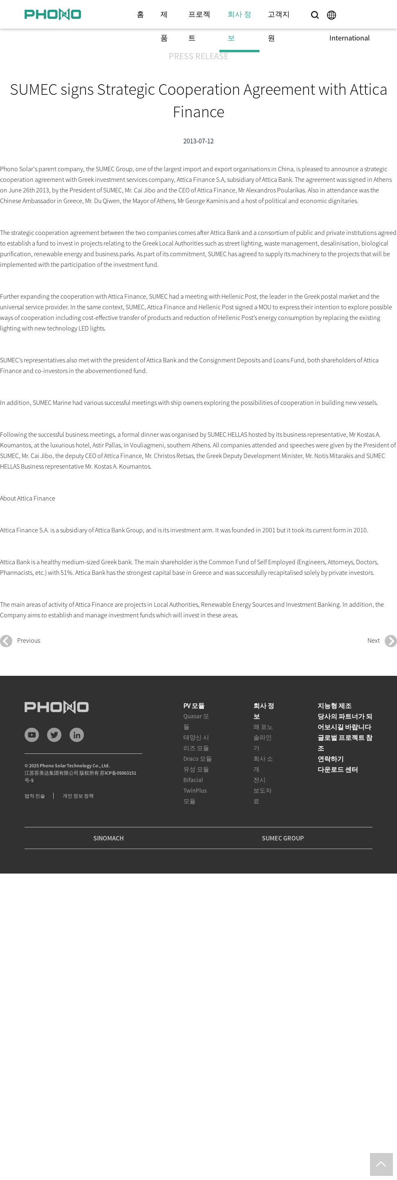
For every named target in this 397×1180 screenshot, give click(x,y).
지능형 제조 (335, 706)
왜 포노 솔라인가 (263, 737)
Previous (20, 641)
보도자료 (262, 796)
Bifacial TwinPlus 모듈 (195, 790)
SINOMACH (108, 838)
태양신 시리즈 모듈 (196, 742)
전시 (259, 780)
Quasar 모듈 (196, 721)
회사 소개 (263, 764)
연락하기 (331, 759)
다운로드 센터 (338, 769)
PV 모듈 (194, 706)
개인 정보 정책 (78, 796)
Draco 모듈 (197, 758)
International (349, 37)
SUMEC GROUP (283, 838)
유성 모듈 (196, 769)
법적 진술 (35, 796)
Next (382, 641)
